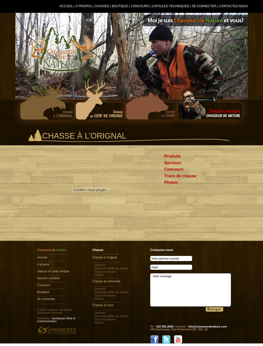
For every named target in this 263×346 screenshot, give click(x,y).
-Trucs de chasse (104, 271)
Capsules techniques (170, 6)
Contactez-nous (233, 6)
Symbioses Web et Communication (56, 320)
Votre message (190, 289)
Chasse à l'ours (103, 305)
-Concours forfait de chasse (111, 268)
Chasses (102, 6)
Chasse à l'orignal (104, 257)
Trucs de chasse (180, 176)
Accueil (66, 6)
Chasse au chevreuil (106, 281)
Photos (171, 182)
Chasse (98, 250)
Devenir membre (48, 278)
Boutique (120, 6)
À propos (84, 6)
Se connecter (204, 6)
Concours (140, 6)
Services (172, 163)
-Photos (99, 274)
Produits (172, 156)
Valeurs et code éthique (53, 271)
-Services (100, 264)
